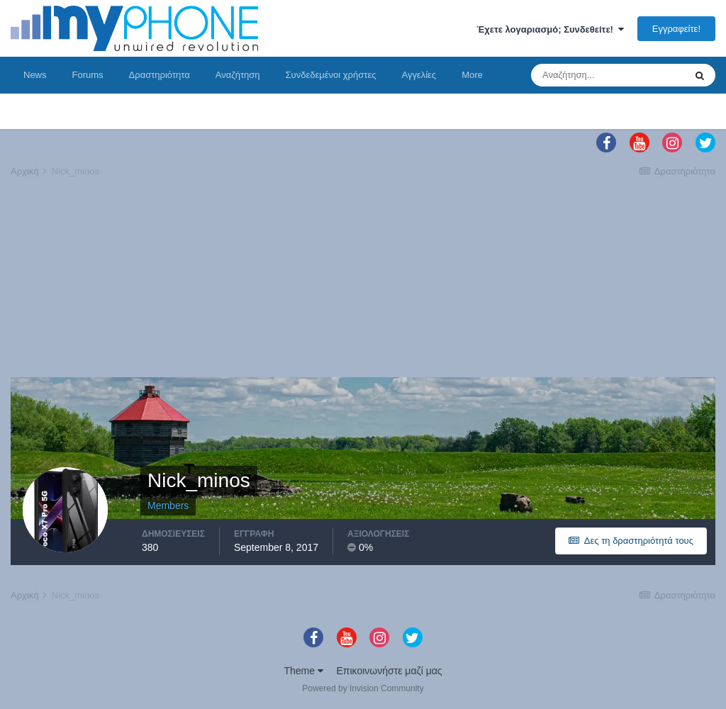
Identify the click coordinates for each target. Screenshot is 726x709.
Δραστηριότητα (159, 74)
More (472, 74)
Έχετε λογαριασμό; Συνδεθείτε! (550, 29)
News (35, 74)
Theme (303, 670)
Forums (88, 74)
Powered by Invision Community (362, 688)
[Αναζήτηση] (607, 75)
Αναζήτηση (238, 74)
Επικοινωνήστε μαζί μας (389, 670)
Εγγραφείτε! (676, 28)
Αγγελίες (418, 74)
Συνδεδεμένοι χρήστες (331, 74)
